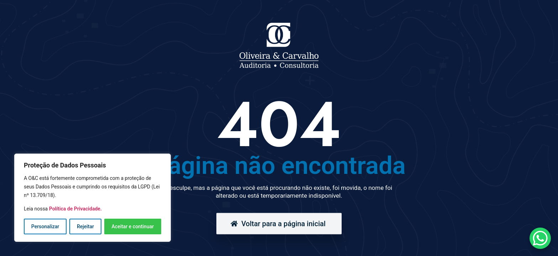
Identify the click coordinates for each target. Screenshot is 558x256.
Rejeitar (85, 226)
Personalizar (45, 226)
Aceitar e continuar (133, 226)
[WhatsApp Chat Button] (540, 238)
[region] (92, 198)
